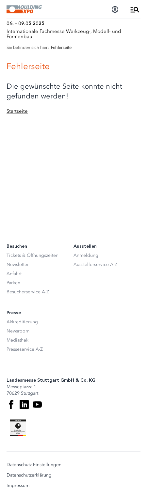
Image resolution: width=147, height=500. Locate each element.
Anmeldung (86, 255)
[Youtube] (37, 404)
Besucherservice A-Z (28, 292)
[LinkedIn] (24, 404)
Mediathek (17, 340)
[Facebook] (11, 404)
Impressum (18, 485)
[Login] (115, 9)
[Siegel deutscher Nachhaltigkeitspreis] (18, 427)
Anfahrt (14, 273)
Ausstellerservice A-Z (95, 264)
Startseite (17, 111)
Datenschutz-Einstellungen (34, 464)
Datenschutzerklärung (29, 475)
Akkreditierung (22, 322)
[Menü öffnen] (135, 9)
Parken (13, 283)
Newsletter (18, 264)
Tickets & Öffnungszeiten (32, 255)
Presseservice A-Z (25, 349)
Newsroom (18, 331)
